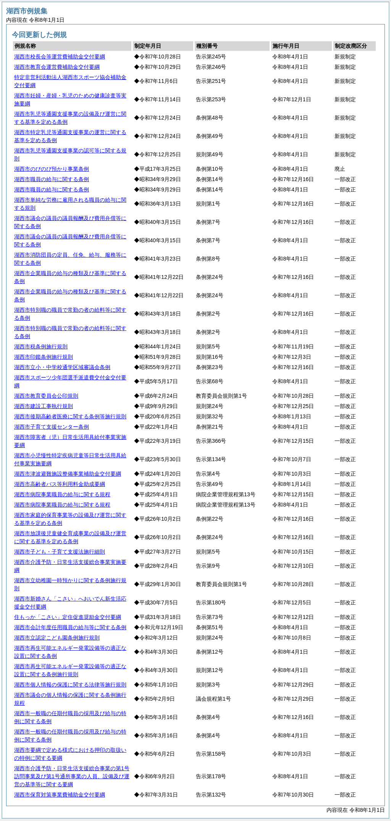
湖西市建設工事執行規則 (43, 406)
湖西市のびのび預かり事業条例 (51, 169)
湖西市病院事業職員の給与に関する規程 (62, 494)
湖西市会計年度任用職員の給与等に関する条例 (70, 627)
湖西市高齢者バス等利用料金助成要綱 (59, 484)
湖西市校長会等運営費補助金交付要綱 (59, 56)
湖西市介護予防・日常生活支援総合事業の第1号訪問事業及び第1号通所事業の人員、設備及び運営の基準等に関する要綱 (71, 776)
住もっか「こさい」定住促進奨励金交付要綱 (67, 617)
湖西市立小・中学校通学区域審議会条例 (62, 367)
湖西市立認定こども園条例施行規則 (57, 638)
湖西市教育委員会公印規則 (46, 396)
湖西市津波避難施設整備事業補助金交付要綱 (67, 474)
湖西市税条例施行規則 (41, 346)
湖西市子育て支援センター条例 (51, 427)
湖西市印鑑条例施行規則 (43, 357)
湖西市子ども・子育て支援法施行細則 (59, 552)
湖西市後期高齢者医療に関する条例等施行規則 (70, 416)
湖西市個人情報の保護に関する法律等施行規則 (70, 685)
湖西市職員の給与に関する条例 (51, 179)
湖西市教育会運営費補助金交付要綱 (57, 67)
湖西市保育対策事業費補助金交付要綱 (59, 795)
